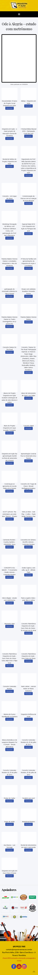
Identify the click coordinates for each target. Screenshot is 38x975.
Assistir (9, 108)
